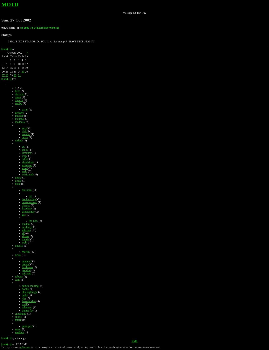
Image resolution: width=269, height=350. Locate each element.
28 (6, 75)
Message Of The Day (134, 12)
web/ (24, 171)
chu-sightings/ (30, 292)
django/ (26, 205)
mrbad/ (19, 140)
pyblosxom (25, 347)
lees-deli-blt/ (29, 301)
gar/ (24, 214)
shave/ (25, 236)
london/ (26, 224)
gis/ (24, 298)
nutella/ (26, 134)
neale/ (18, 180)
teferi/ (18, 319)
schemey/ (27, 307)
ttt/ (30, 196)
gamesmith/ (28, 211)
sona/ (25, 168)
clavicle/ (19, 94)
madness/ (20, 121)
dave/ (18, 97)
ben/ (17, 91)
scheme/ (26, 230)
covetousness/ (29, 202)
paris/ (25, 109)
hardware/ (27, 267)
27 (3, 75)
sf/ (23, 233)
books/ (25, 288)
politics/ (26, 270)
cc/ (23, 146)
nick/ (24, 131)
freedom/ (27, 208)
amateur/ (27, 261)
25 (23, 71)
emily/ (18, 103)
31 (19, 75)
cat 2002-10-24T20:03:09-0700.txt (39, 27)
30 (15, 75)
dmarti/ (19, 100)
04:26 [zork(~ (9, 27)
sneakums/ (21, 313)
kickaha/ (19, 118)
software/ (27, 165)
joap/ (24, 155)
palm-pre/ (27, 326)
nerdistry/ (27, 227)
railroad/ (26, 273)
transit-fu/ (27, 310)
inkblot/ (19, 115)
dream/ (26, 264)
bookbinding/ (29, 199)
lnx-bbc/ (33, 220)
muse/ (18, 177)
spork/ (18, 316)
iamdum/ (27, 152)
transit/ (26, 239)
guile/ (25, 149)
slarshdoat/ (28, 162)
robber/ (19, 276)
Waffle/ (26, 251)
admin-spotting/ (30, 285)
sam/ (17, 279)
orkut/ (25, 159)
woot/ (18, 329)
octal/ (25, 137)
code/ (25, 295)
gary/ (25, 128)
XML (134, 341)
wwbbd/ (19, 332)
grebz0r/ (19, 112)
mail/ (25, 304)
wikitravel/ (28, 174)
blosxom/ (27, 189)
